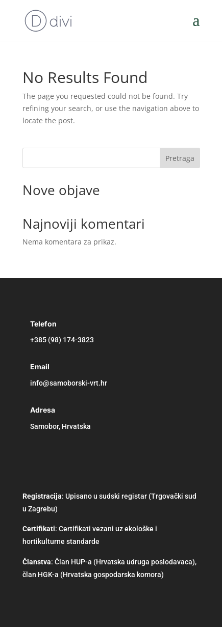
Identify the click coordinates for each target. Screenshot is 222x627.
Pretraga (179, 158)
